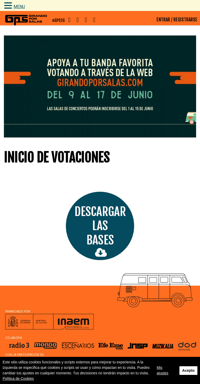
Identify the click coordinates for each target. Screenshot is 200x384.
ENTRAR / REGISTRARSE (177, 19)
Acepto (188, 370)
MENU (19, 6)
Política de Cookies (18, 378)
